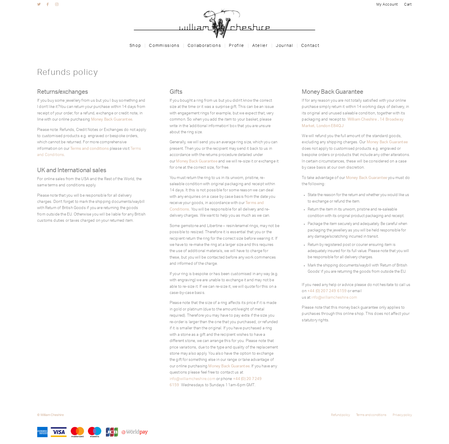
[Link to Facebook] (47, 4)
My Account (388, 4)
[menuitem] (388, 4)
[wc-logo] (224, 23)
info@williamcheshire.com (192, 379)
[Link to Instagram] (56, 4)
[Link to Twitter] (39, 4)
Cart (408, 4)
